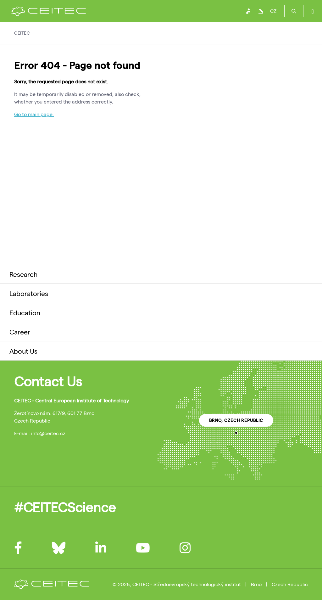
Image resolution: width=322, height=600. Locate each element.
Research (23, 274)
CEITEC (22, 33)
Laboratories (28, 293)
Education (24, 312)
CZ (273, 11)
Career (19, 332)
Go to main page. (34, 114)
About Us (23, 351)
